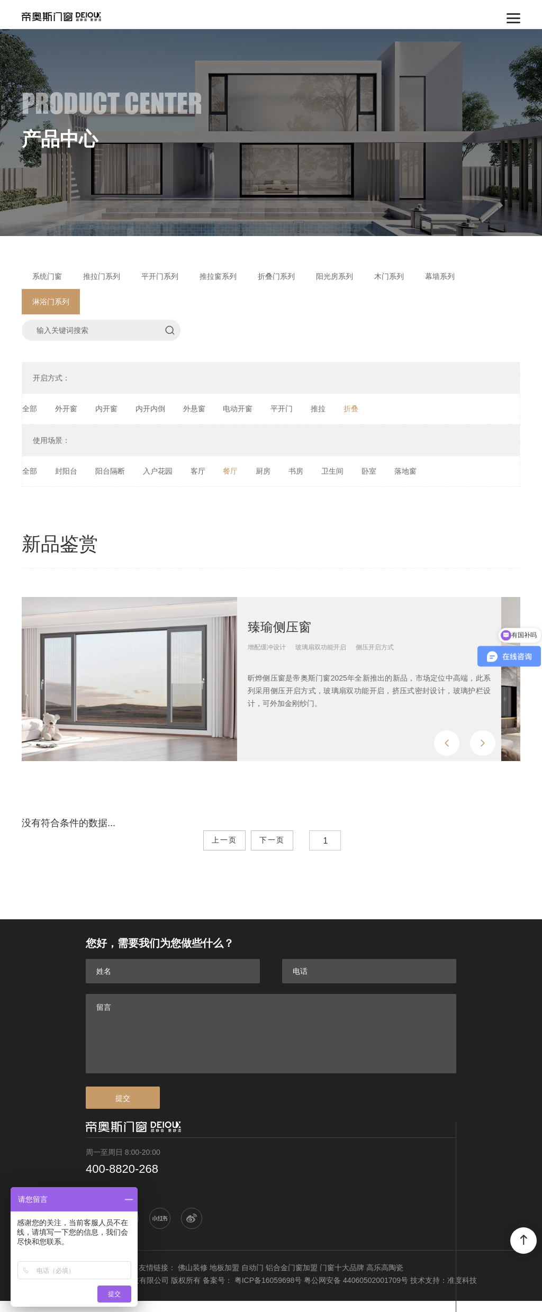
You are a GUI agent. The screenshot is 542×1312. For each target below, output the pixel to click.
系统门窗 (47, 276)
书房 (295, 471)
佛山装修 (192, 1267)
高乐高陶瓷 (384, 1267)
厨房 (263, 471)
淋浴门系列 (50, 301)
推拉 (318, 408)
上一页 (224, 840)
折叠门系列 (276, 276)
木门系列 (389, 276)
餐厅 (230, 471)
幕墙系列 (440, 276)
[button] (446, 743)
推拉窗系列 (218, 276)
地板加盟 (224, 1267)
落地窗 (405, 471)
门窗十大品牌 (342, 1267)
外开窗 (66, 408)
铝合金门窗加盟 (292, 1267)
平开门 (281, 408)
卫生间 (332, 471)
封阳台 (66, 471)
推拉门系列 (101, 276)
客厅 (198, 471)
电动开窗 (237, 408)
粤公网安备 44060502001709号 (356, 1280)
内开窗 (106, 408)
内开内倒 (150, 408)
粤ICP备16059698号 (268, 1280)
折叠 (351, 408)
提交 (122, 1098)
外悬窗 (194, 408)
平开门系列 (159, 276)
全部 (29, 408)
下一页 (272, 840)
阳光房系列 (334, 276)
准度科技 (462, 1280)
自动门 (252, 1267)
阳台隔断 (110, 471)
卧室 (369, 471)
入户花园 (158, 471)
